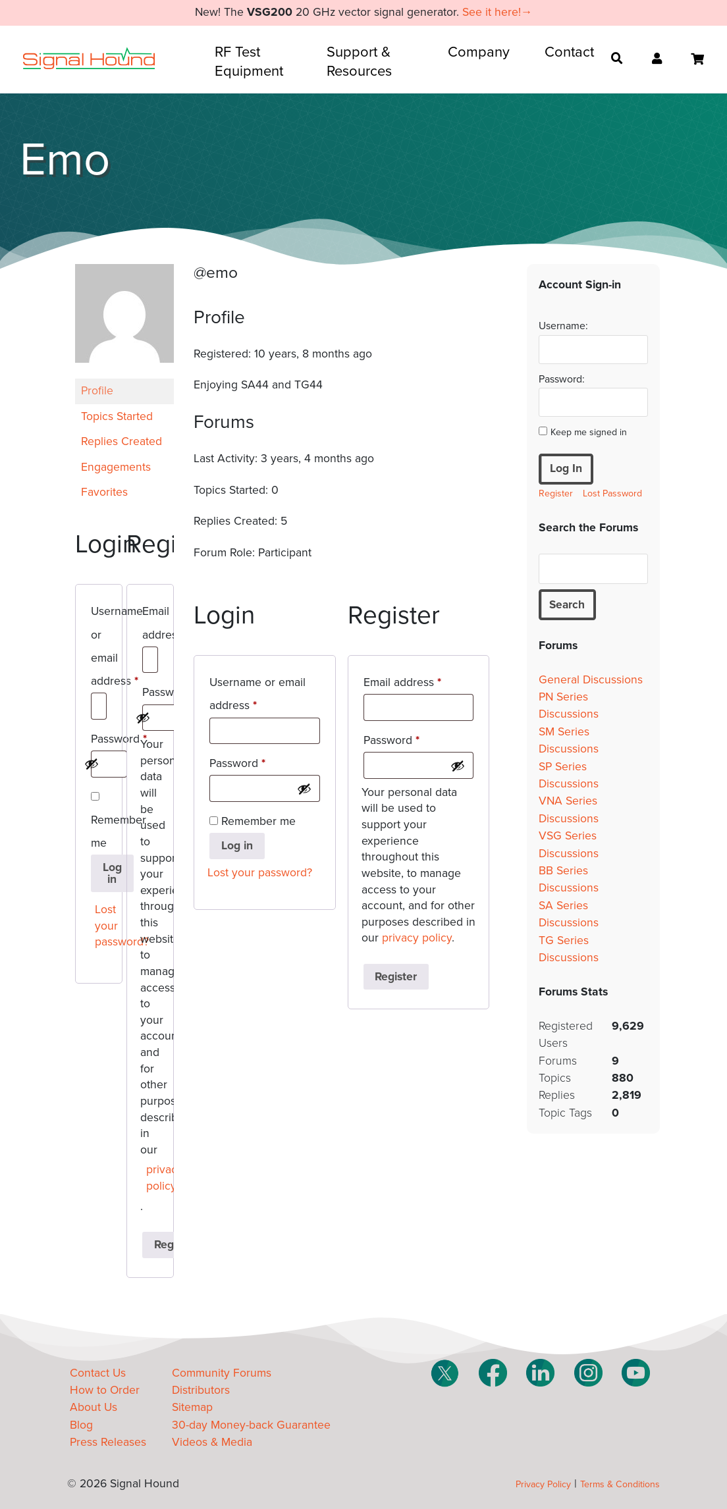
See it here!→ (497, 12)
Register (396, 977)
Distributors (201, 1390)
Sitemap (192, 1407)
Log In (566, 468)
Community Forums (221, 1373)
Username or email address (99, 648)
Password (99, 741)
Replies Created (121, 441)
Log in (112, 873)
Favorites (104, 492)
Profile (97, 391)
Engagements (116, 467)
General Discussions (591, 680)
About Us (93, 1407)
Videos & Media (212, 1442)
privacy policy (153, 1178)
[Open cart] (697, 59)
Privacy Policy (543, 1484)
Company (479, 52)
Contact (569, 52)
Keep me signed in (589, 432)
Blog (81, 1425)
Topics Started (117, 416)
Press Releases (108, 1442)
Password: (562, 379)
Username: (563, 325)
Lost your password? (102, 926)
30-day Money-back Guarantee (251, 1425)
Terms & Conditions (620, 1484)
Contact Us (98, 1373)
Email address (150, 625)
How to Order (105, 1390)
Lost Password (612, 493)
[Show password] (91, 763)
